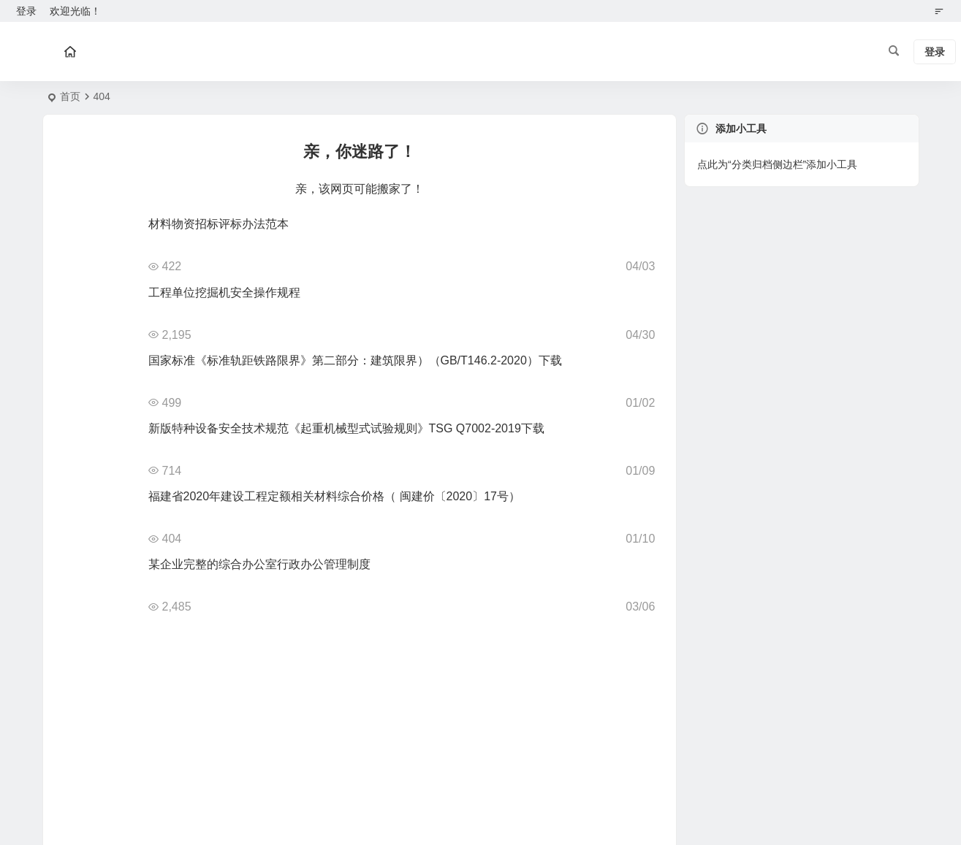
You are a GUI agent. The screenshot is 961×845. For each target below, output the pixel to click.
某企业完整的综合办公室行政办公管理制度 (259, 564)
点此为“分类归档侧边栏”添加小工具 (777, 164)
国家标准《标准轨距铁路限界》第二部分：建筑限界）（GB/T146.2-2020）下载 (355, 360)
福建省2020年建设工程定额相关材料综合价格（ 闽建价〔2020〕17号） (334, 496)
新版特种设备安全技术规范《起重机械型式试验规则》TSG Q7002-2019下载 (346, 428)
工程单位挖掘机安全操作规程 (224, 292)
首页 (70, 96)
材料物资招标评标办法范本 (218, 224)
